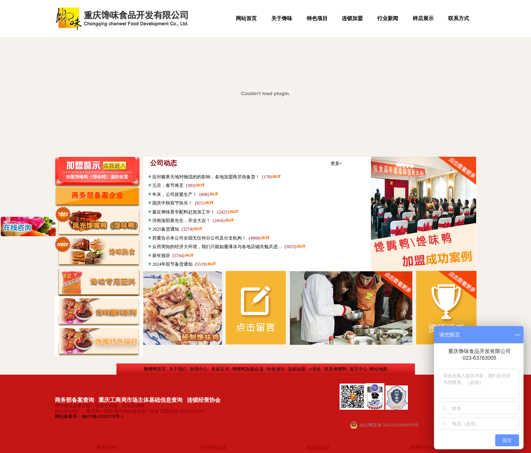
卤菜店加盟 (318, 447)
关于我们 (178, 369)
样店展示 (423, 18)
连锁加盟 (352, 18)
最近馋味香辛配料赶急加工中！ (183, 212)
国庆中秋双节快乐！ (172, 203)
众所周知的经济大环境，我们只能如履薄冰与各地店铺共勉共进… (217, 246)
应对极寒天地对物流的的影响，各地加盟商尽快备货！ (206, 176)
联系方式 (458, 18)
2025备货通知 (165, 229)
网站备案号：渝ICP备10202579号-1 (89, 416)
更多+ (336, 163)
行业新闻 (387, 18)
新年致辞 (161, 255)
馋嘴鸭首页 (155, 369)
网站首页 (246, 18)
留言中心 (359, 369)
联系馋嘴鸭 (335, 369)
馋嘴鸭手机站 (423, 447)
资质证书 (220, 369)
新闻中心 (199, 369)
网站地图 (378, 369)
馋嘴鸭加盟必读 (247, 369)
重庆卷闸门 (108, 447)
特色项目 (317, 18)
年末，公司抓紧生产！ (174, 194)
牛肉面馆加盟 (213, 447)
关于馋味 (281, 18)
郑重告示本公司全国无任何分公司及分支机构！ (199, 238)
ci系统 (315, 369)
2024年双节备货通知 (172, 264)
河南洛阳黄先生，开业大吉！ (181, 220)
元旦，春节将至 (168, 185)
